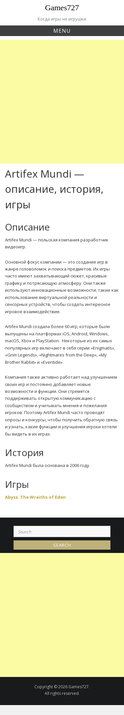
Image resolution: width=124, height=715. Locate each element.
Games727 (62, 7)
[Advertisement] (62, 102)
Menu (62, 30)
